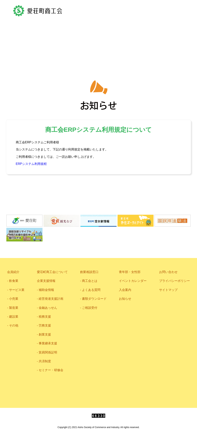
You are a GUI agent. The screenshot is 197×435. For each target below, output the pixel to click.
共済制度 (45, 361)
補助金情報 (46, 289)
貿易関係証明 (48, 352)
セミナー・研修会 (51, 370)
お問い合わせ (108, 21)
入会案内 (125, 289)
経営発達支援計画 (51, 298)
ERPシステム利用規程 (31, 163)
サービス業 (16, 289)
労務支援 (45, 325)
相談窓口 (162, 40)
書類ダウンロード (94, 298)
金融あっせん (48, 307)
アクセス (74, 21)
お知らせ (125, 298)
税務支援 (45, 316)
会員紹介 (35, 40)
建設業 (13, 316)
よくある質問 (91, 289)
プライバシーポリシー (174, 280)
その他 (13, 325)
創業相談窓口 (89, 272)
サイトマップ (168, 289)
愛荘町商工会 (38, 11)
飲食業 (13, 280)
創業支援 (45, 334)
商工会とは (89, 280)
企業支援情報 (126, 40)
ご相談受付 (89, 307)
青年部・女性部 (98, 53)
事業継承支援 (48, 343)
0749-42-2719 (160, 21)
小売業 (13, 298)
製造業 (13, 307)
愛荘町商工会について (78, 40)
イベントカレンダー (133, 280)
